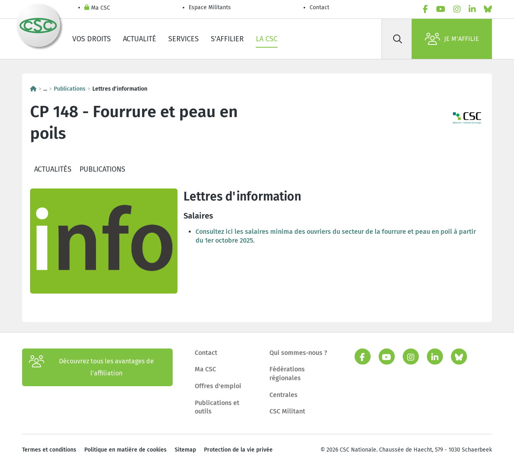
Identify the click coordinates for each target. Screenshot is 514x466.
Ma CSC (97, 8)
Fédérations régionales (287, 373)
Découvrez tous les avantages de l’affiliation (91, 367)
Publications (70, 88)
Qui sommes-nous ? (298, 353)
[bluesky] (488, 9)
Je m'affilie (452, 39)
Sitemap (185, 449)
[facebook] (425, 9)
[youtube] (440, 9)
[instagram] (457, 9)
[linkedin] (472, 9)
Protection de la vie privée (238, 449)
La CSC (266, 38)
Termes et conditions (49, 449)
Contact (319, 7)
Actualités (52, 169)
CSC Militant (287, 411)
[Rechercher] (397, 39)
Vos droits (91, 38)
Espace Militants (210, 7)
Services (183, 38)
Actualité (139, 38)
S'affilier (227, 38)
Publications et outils (217, 407)
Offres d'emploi (218, 386)
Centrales (283, 395)
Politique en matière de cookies (125, 449)
